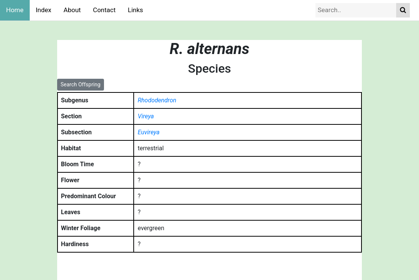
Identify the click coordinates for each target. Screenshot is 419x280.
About (72, 10)
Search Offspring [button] (81, 84)
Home (15, 10)
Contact (104, 10)
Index (43, 10)
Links (135, 10)
